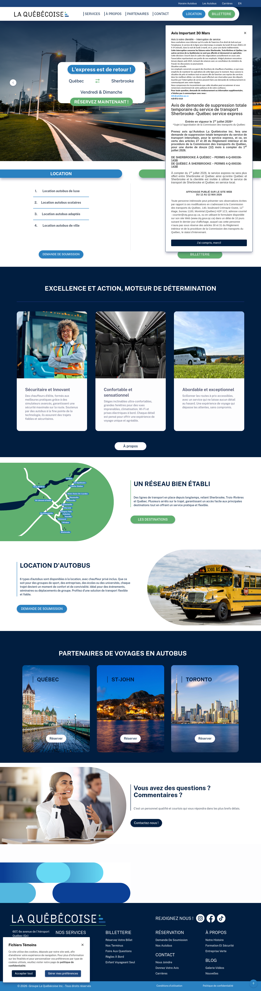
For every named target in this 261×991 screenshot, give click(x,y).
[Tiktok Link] (221, 918)
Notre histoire (215, 940)
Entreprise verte (216, 951)
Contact (165, 954)
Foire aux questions (119, 951)
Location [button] (194, 14)
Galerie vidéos (215, 968)
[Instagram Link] (200, 918)
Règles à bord (115, 956)
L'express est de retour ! (101, 69)
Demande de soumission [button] (61, 254)
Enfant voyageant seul (120, 962)
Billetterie (118, 932)
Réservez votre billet (119, 940)
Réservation (169, 932)
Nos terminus (114, 945)
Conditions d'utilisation (169, 985)
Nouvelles (212, 973)
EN (239, 3)
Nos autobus (163, 945)
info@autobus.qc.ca (179, 96)
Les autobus (209, 3)
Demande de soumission (171, 940)
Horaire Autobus (187, 3)
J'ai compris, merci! (209, 242)
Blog (211, 960)
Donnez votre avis (167, 968)
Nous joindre (163, 962)
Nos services (70, 932)
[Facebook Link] (211, 918)
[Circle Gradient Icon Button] (253, 983)
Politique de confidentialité (218, 985)
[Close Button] (245, 33)
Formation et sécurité (220, 945)
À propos (216, 932)
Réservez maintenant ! (101, 101)
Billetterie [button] (221, 14)
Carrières (227, 3)
